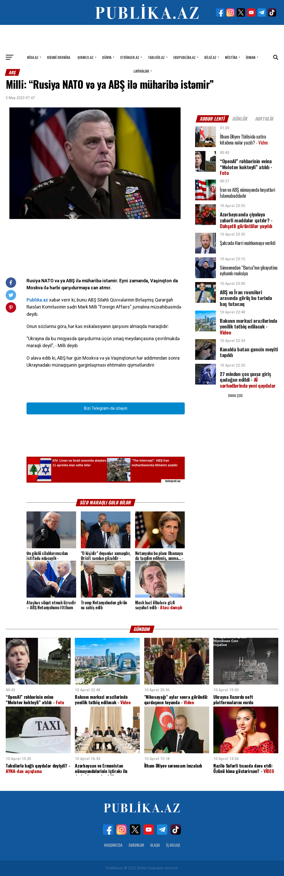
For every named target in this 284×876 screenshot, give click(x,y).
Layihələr (141, 71)
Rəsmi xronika (58, 57)
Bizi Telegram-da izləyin (105, 408)
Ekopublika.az (184, 57)
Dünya (106, 57)
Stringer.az (129, 57)
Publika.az (37, 300)
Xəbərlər (136, 845)
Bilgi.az (210, 57)
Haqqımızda (113, 845)
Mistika (231, 57)
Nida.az (32, 57)
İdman (250, 57)
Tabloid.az (156, 57)
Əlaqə (155, 845)
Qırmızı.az (85, 57)
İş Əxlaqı (173, 845)
